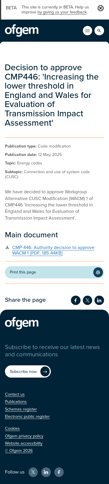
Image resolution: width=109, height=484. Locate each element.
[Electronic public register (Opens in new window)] (27, 416)
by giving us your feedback (62, 12)
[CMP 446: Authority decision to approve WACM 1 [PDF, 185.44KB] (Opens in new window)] (54, 250)
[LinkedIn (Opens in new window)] (46, 472)
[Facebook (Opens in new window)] (59, 472)
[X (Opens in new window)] (33, 472)
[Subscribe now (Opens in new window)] (28, 371)
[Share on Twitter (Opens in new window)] (87, 300)
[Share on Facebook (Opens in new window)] (75, 300)
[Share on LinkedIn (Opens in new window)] (99, 300)
